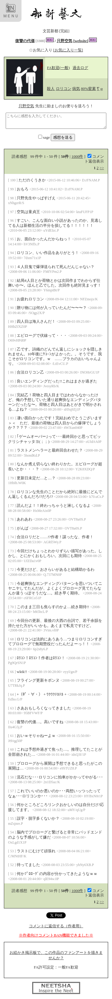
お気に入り (41, 50)
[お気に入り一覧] (68, 50)
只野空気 (64, 41)
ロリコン (63, 88)
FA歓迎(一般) (58, 67)
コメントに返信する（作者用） (56, 926)
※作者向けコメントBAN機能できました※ (56, 935)
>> (101, 168)
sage (44, 137)
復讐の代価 (25, 41)
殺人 (51, 88)
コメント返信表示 (94, 158)
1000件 (77, 156)
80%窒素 (88, 88)
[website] (80, 41)
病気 (76, 88)
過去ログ (80, 67)
